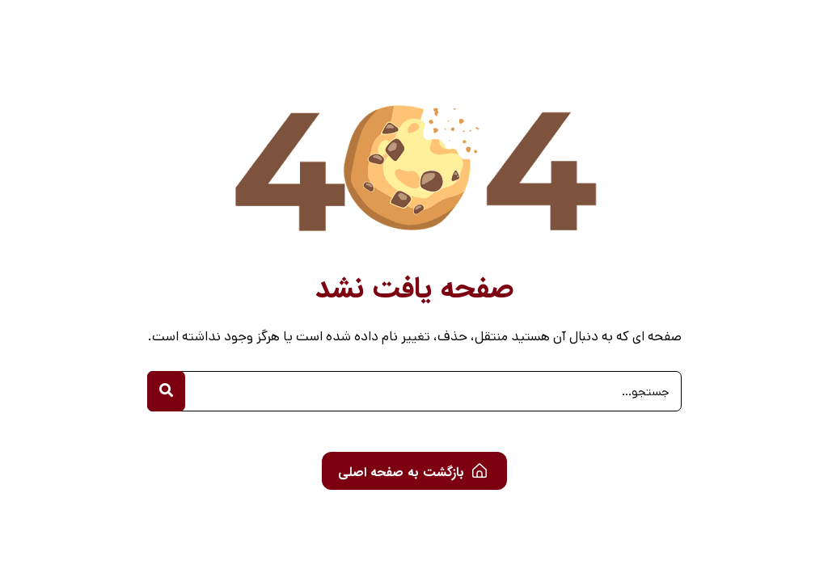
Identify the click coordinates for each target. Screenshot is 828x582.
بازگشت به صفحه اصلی (412, 472)
